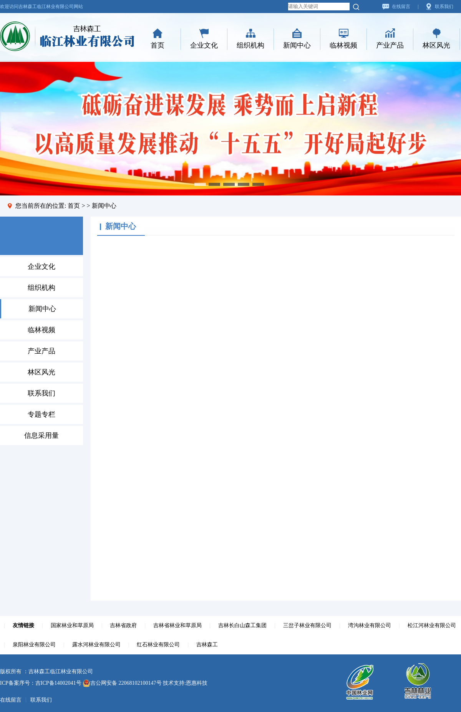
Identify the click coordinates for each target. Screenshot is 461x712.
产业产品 (390, 45)
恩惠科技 (196, 683)
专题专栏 (41, 414)
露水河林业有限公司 (96, 644)
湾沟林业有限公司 (369, 625)
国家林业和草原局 (72, 625)
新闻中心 (297, 45)
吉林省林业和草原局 (177, 625)
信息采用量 (41, 435)
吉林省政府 (123, 625)
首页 (157, 45)
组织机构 (250, 45)
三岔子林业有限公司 (307, 625)
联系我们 (444, 6)
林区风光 (436, 45)
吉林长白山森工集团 (242, 625)
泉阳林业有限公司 (34, 644)
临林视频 (343, 45)
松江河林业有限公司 (432, 625)
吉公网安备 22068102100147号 (122, 683)
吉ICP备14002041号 (58, 683)
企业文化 (204, 45)
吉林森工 (207, 644)
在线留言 (401, 6)
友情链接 (23, 625)
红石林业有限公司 (158, 644)
